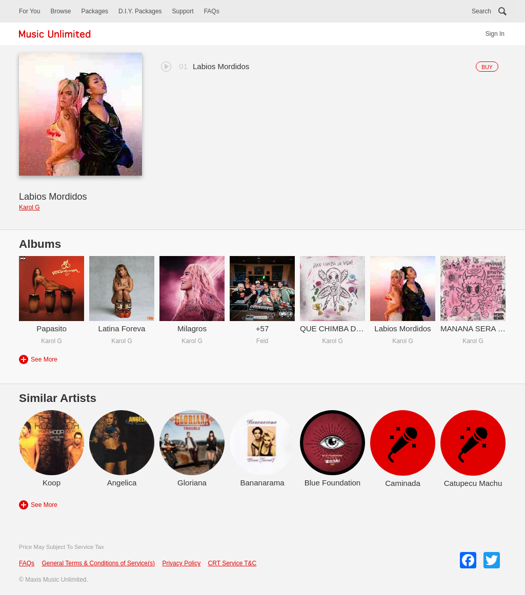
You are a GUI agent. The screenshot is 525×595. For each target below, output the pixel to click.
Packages (94, 11)
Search (481, 11)
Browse (60, 11)
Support (183, 11)
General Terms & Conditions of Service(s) (98, 563)
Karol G (29, 207)
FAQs (211, 11)
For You (29, 11)
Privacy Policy (181, 563)
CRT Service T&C (232, 563)
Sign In (495, 33)
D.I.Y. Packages (140, 11)
